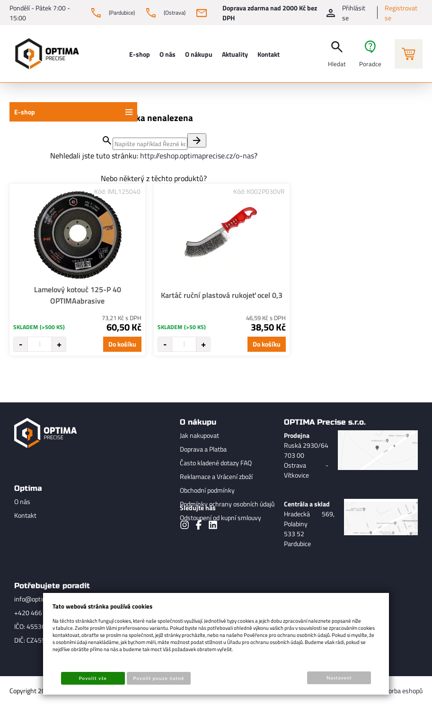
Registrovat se (401, 13)
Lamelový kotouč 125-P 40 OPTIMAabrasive (77, 295)
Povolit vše (93, 678)
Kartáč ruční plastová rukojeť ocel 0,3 (221, 295)
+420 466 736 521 (41, 613)
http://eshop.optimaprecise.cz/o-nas (197, 155)
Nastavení (339, 677)
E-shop (24, 112)
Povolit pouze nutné (158, 678)
